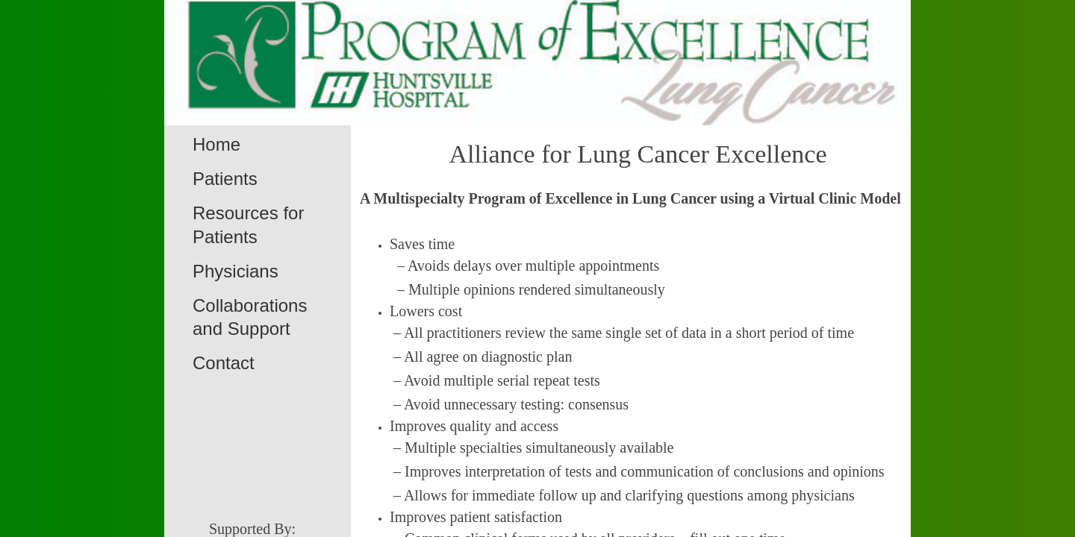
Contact (224, 363)
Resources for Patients (248, 224)
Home (216, 144)
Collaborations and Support (250, 317)
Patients (225, 179)
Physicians (235, 271)
